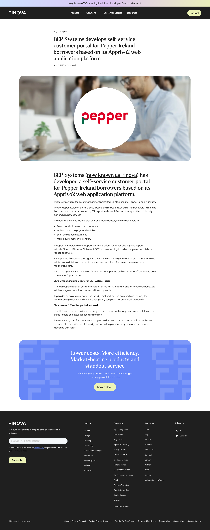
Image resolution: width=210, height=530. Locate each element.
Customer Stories (113, 12)
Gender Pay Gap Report (125, 521)
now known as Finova (112, 175)
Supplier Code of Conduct (75, 521)
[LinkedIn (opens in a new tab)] (181, 435)
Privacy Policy (164, 521)
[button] (76, 13)
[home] (17, 13)
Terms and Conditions (147, 521)
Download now (130, 3)
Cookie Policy (178, 521)
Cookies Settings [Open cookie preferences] (194, 521)
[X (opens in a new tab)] (178, 430)
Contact (194, 13)
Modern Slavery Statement (100, 521)
